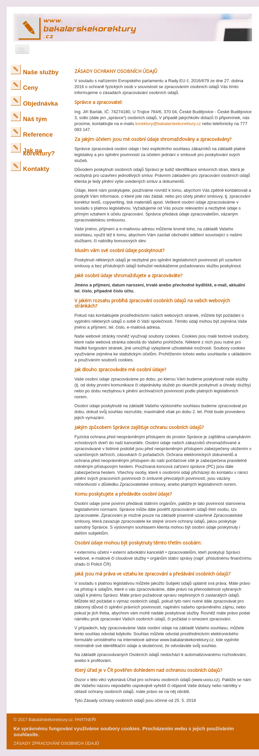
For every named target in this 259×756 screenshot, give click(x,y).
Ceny (30, 87)
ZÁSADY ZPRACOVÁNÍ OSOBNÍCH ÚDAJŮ (56, 743)
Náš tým (35, 118)
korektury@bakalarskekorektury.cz (168, 123)
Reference (38, 134)
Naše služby (41, 72)
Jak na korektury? (39, 152)
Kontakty (36, 168)
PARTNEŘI (85, 719)
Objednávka (40, 103)
